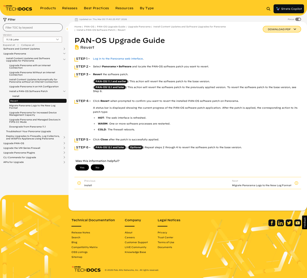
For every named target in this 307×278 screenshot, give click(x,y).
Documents (165, 247)
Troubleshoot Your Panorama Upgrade (28, 131)
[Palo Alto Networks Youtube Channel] (297, 225)
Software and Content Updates (21, 49)
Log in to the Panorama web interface (118, 58)
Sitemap (76, 256)
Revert (14, 100)
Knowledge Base (135, 252)
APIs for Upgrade (13, 162)
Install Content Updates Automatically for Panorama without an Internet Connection (33, 80)
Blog (74, 242)
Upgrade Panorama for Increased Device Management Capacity (33, 113)
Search (75, 237)
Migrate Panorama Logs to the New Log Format (32, 106)
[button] (304, 222)
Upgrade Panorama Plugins (19, 153)
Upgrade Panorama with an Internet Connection (30, 66)
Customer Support (136, 242)
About (128, 232)
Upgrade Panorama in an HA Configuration (34, 86)
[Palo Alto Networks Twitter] (289, 225)
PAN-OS (89, 26)
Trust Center (165, 237)
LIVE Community (135, 247)
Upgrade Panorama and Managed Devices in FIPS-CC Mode (34, 120)
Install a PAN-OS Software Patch (28, 91)
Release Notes (80, 232)
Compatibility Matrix (84, 247)
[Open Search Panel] (270, 9)
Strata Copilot (289, 8)
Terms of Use (166, 242)
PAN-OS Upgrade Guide (111, 26)
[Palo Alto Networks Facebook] (272, 225)
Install (15, 96)
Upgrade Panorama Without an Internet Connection (32, 73)
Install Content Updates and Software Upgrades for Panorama (28, 59)
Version (7, 34)
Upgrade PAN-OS (13, 143)
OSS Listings (79, 252)
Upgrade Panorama (14, 53)
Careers (130, 237)
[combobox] (33, 27)
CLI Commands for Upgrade (19, 157)
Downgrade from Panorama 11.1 (27, 126)
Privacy (162, 232)
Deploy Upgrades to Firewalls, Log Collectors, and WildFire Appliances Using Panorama (33, 137)
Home (77, 26)
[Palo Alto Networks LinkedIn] (281, 225)
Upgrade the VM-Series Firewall (21, 148)
